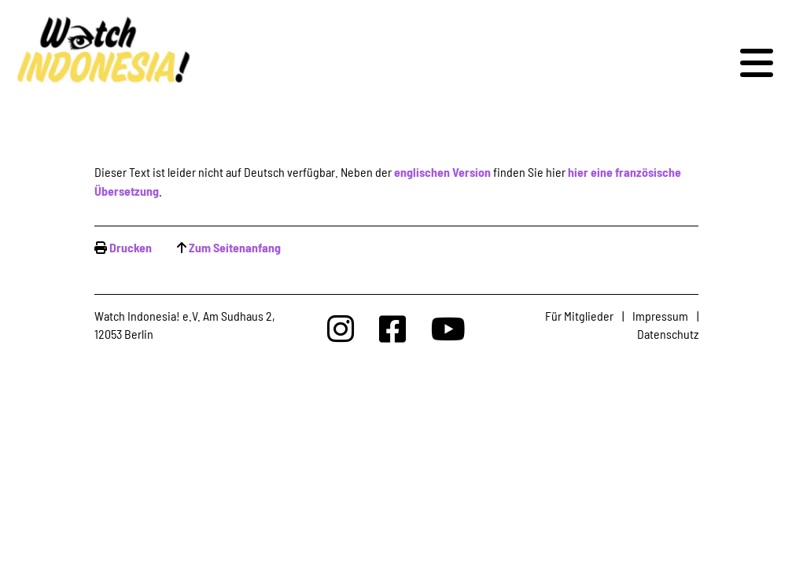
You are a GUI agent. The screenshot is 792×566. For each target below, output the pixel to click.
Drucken (130, 247)
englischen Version (442, 171)
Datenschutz (667, 333)
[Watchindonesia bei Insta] (340, 328)
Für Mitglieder (579, 315)
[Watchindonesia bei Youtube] (448, 328)
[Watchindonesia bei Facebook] (392, 328)
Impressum (660, 315)
